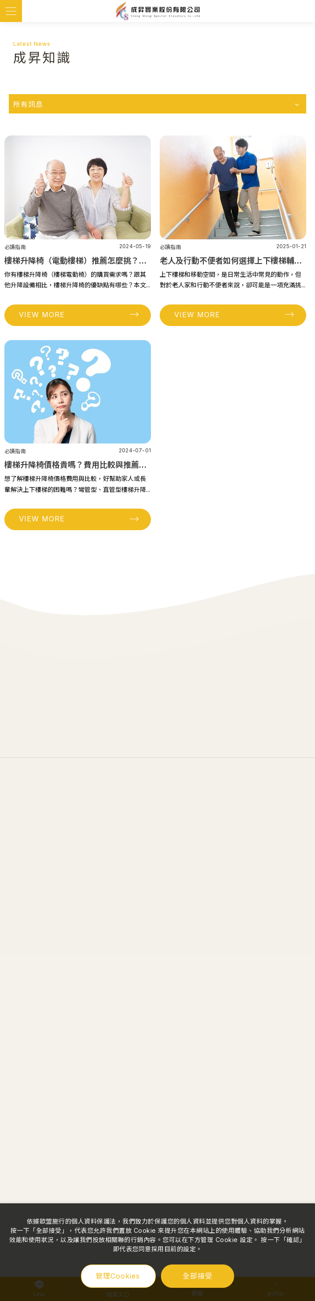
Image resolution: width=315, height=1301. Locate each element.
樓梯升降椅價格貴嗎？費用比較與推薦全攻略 (83, 464)
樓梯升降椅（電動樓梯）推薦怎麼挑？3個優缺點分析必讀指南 (113, 260)
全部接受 (197, 1275)
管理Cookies (117, 1276)
